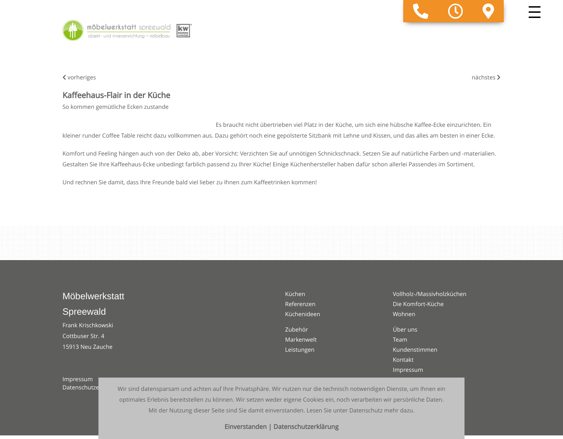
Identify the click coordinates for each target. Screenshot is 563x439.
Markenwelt (301, 339)
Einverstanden (246, 427)
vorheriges (79, 77)
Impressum (77, 379)
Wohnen (404, 314)
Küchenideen (302, 314)
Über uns (405, 329)
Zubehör (296, 329)
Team (400, 339)
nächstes (486, 77)
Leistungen (300, 349)
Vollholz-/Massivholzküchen (429, 294)
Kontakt (403, 360)
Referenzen (300, 304)
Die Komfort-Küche (418, 304)
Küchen (295, 294)
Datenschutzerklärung (92, 387)
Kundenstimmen (415, 349)
